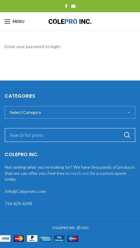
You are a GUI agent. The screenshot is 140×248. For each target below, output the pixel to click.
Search (127, 135)
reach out (80, 173)
